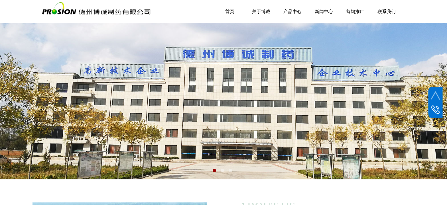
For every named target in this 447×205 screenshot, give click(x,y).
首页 (229, 11)
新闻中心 (324, 11)
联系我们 (386, 11)
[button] (214, 170)
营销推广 (355, 11)
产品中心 (292, 11)
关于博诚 (261, 11)
